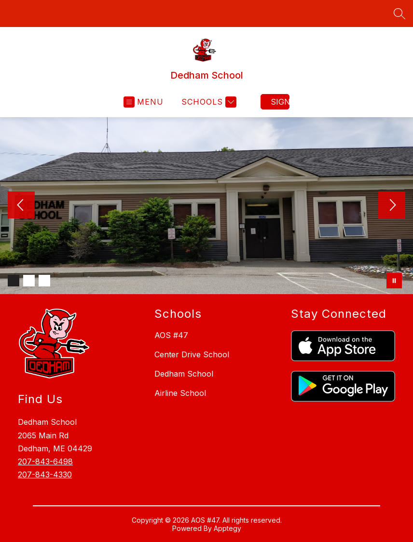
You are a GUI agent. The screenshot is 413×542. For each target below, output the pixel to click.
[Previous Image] (21, 205)
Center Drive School (191, 354)
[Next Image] (391, 205)
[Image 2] (29, 280)
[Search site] (399, 13)
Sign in (280, 102)
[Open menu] (144, 102)
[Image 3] (44, 280)
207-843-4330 (45, 474)
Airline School (180, 393)
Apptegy (227, 528)
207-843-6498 (45, 461)
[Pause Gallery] (394, 280)
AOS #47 (171, 335)
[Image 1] (13, 280)
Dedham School (183, 374)
